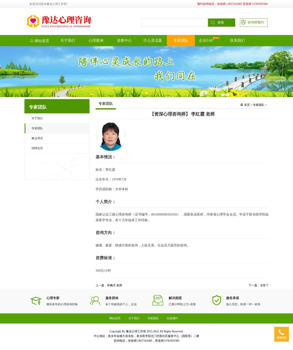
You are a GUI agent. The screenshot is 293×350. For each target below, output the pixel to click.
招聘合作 (37, 148)
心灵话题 (152, 40)
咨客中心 (124, 40)
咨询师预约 (252, 22)
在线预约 (172, 318)
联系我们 (237, 40)
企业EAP (209, 40)
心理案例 (96, 40)
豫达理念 (37, 138)
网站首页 (39, 40)
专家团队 (181, 40)
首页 (247, 104)
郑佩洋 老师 (114, 285)
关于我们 (67, 40)
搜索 (216, 23)
